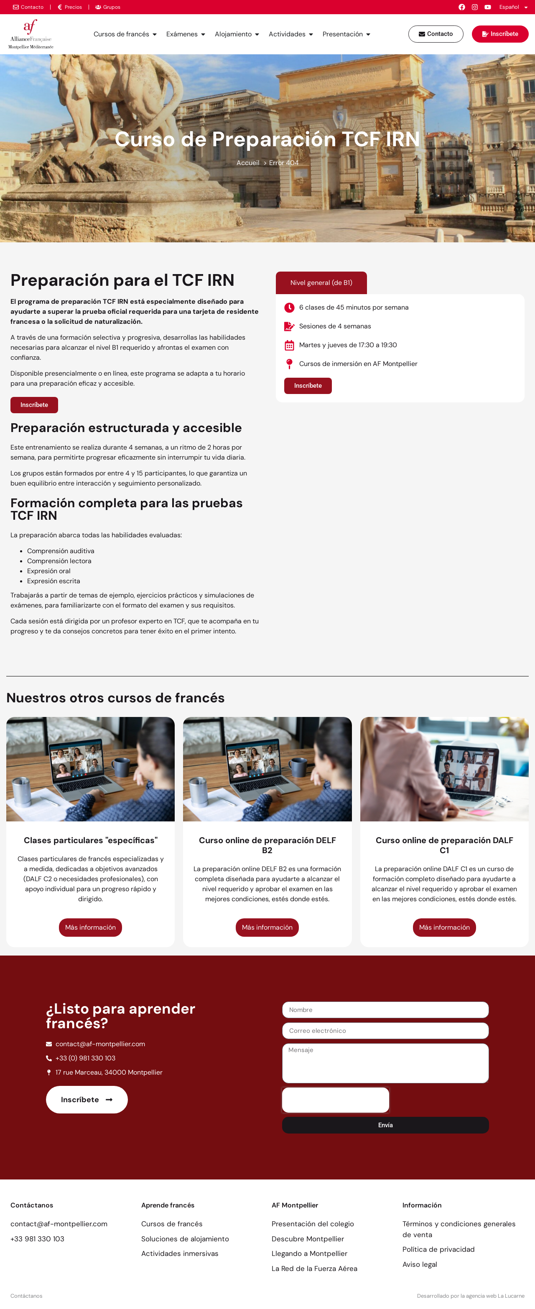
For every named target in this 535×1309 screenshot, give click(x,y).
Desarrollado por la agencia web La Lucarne (471, 1295)
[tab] (321, 283)
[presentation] (335, 1100)
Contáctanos (26, 1295)
